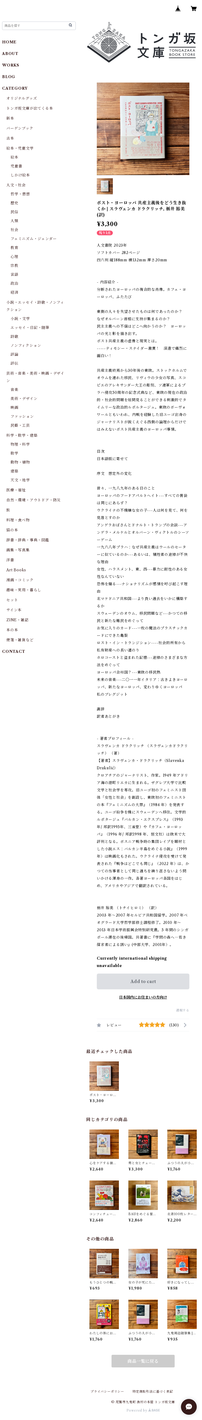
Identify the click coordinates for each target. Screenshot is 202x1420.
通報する (182, 1010)
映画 (14, 407)
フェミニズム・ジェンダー (34, 238)
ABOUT (10, 53)
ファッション (22, 416)
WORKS (10, 65)
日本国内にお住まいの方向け (143, 997)
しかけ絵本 (20, 175)
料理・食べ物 (18, 520)
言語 (14, 274)
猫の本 (12, 530)
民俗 (14, 212)
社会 (14, 229)
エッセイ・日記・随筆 (30, 327)
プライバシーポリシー (107, 1391)
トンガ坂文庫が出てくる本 (29, 108)
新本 (10, 118)
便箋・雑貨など (20, 640)
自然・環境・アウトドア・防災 (33, 500)
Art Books (16, 570)
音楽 (14, 389)
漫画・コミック (20, 580)
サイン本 (14, 610)
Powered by (143, 1410)
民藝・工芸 (20, 425)
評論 (14, 354)
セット (12, 600)
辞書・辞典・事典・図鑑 (27, 540)
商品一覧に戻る (143, 1361)
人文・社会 (16, 185)
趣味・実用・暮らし (23, 590)
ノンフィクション (26, 345)
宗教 (14, 265)
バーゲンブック (19, 128)
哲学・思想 (20, 194)
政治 (14, 283)
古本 (10, 138)
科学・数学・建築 (21, 435)
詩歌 (14, 336)
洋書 (10, 560)
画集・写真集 (18, 550)
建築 (14, 471)
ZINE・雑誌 (17, 620)
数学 (14, 453)
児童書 (16, 166)
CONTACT (13, 651)
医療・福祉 (16, 490)
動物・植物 (20, 462)
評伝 (14, 363)
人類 (14, 220)
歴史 (14, 203)
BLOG (8, 76)
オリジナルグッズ (21, 98)
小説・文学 (20, 318)
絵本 (14, 157)
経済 (14, 292)
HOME (9, 42)
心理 (14, 256)
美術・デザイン (24, 398)
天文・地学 (20, 480)
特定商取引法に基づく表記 (153, 1391)
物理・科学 (20, 444)
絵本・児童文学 (20, 148)
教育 (14, 247)
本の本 (12, 630)
